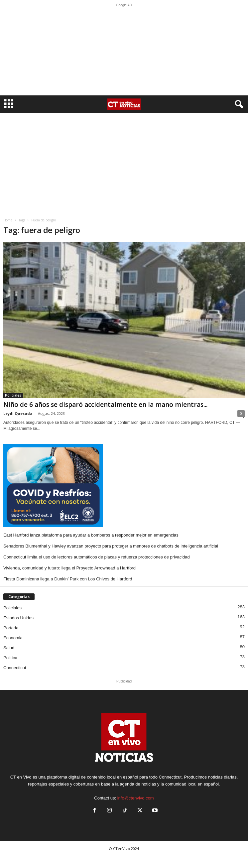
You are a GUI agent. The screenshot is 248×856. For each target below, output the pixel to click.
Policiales (13, 395)
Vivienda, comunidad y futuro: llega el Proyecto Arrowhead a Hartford (69, 567)
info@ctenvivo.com (135, 797)
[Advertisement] (124, 51)
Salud (8, 647)
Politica (10, 657)
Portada (11, 627)
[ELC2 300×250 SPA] (124, 485)
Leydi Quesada (18, 413)
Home (7, 220)
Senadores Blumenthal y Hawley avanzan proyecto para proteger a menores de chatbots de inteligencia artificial (110, 546)
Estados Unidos (18, 617)
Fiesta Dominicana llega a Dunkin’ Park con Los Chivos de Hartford (67, 578)
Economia (13, 637)
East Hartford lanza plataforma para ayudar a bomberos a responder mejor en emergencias (91, 535)
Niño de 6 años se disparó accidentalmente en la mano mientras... (105, 404)
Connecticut (14, 667)
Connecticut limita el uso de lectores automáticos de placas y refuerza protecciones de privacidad (96, 556)
